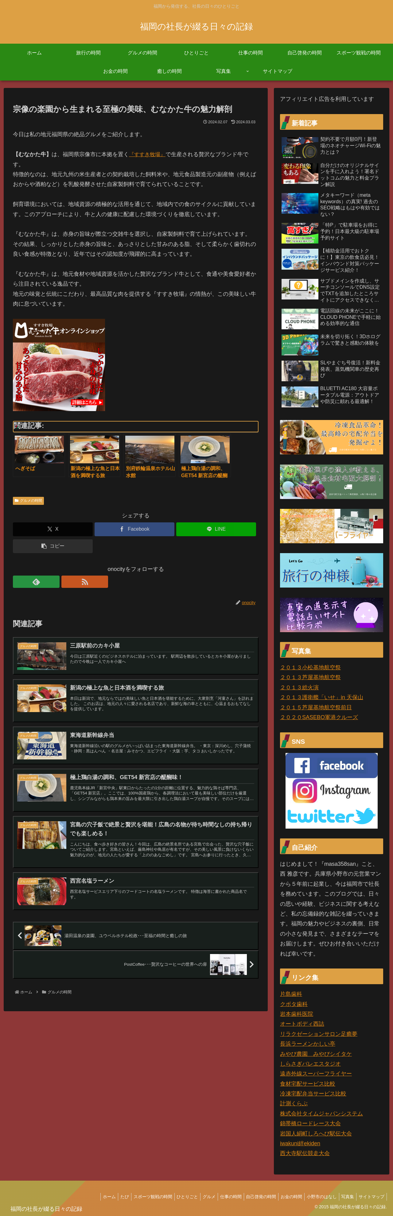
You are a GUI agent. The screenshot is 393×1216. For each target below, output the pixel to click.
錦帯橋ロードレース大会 (310, 1123)
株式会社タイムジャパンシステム (321, 1114)
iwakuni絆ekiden (300, 1143)
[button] (53, 546)
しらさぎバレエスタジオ (310, 1064)
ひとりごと (173, 1196)
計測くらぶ (294, 1103)
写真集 (344, 1196)
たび (106, 1196)
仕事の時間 (220, 1196)
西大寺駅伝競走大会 (305, 1153)
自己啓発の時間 (252, 1196)
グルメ (196, 1196)
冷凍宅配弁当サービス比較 (313, 1094)
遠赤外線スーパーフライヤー (316, 1074)
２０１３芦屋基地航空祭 (310, 677)
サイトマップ (370, 1196)
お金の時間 (284, 1196)
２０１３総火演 (299, 687)
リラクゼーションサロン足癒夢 (318, 1034)
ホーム (89, 1196)
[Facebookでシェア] (134, 529)
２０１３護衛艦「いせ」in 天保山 (321, 697)
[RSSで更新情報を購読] (33, 582)
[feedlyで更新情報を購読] (19, 582)
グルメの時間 (28, 500)
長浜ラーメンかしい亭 (307, 1044)
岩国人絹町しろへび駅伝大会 (316, 1134)
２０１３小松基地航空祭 (310, 667)
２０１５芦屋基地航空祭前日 (316, 707)
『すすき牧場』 (148, 154)
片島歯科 (291, 994)
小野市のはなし (317, 1196)
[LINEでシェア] (216, 529)
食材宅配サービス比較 (307, 1084)
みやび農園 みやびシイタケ (316, 1054)
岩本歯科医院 (296, 1014)
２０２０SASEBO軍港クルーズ (319, 717)
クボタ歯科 (294, 1004)
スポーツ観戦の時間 (136, 1196)
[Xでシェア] (53, 529)
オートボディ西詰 (302, 1024)
